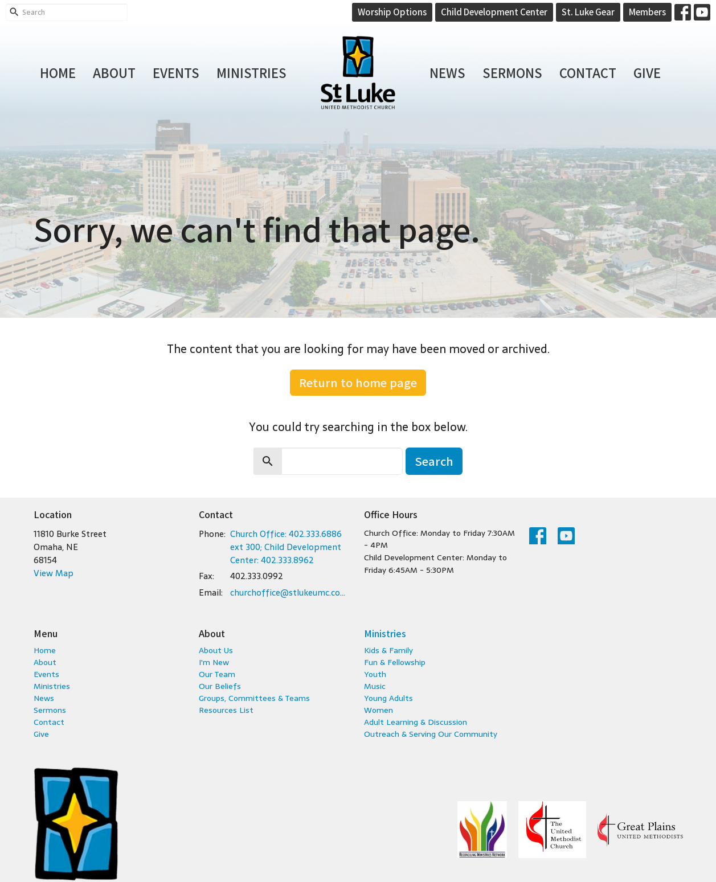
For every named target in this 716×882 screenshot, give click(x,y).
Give (647, 72)
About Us (216, 650)
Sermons (512, 72)
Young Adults (388, 698)
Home (58, 72)
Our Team (217, 674)
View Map (53, 573)
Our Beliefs (220, 686)
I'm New (214, 662)
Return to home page (358, 382)
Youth (375, 674)
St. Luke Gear (588, 12)
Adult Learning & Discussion (415, 722)
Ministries (251, 72)
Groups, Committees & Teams (254, 698)
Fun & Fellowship (394, 662)
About (114, 72)
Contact (587, 72)
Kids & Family (388, 650)
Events (176, 72)
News (447, 72)
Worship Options (392, 12)
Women (378, 710)
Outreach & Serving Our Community (430, 734)
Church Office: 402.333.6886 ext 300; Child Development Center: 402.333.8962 (286, 547)
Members (647, 12)
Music (375, 686)
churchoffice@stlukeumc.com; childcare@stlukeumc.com (291, 592)
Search (434, 461)
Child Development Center (494, 12)
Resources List (226, 710)
